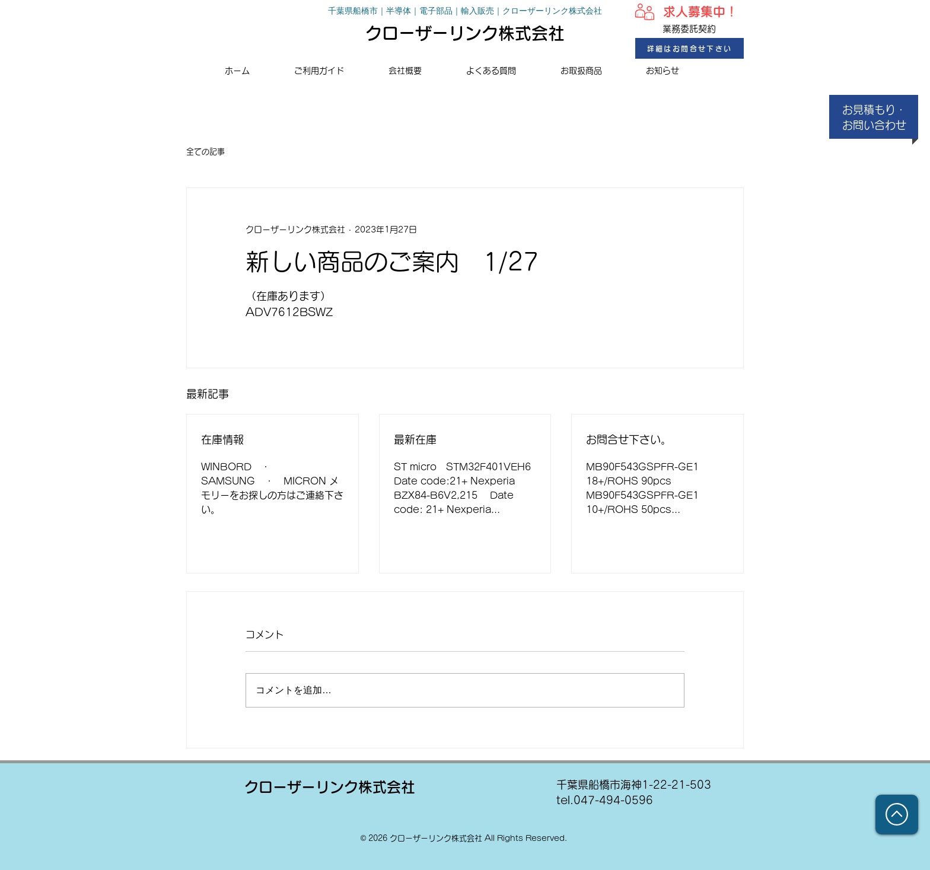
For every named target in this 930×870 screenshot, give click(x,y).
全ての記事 (205, 151)
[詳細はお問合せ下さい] (689, 48)
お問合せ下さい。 (628, 439)
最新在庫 (415, 439)
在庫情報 (222, 439)
